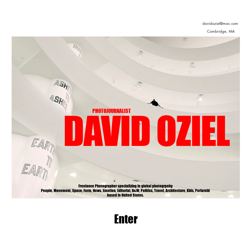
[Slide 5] (138, 190)
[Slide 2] (120, 190)
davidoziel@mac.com (220, 23)
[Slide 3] (126, 190)
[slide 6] (144, 190)
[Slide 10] (155, 190)
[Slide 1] (115, 190)
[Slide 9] (150, 190)
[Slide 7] (109, 190)
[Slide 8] (96, 190)
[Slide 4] (132, 190)
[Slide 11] (103, 190)
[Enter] (126, 219)
